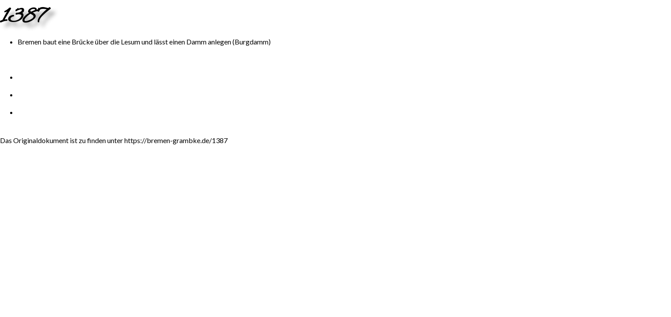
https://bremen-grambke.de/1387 (176, 140)
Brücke (83, 41)
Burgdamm (251, 41)
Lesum (130, 41)
